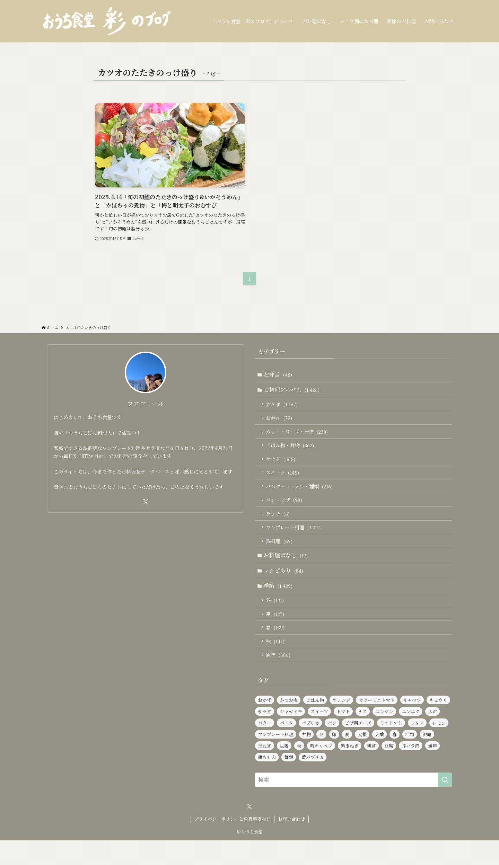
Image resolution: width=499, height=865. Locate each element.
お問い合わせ (291, 843)
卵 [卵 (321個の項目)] (334, 759)
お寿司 (281, 421)
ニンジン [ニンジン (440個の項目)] (384, 736)
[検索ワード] (353, 804)
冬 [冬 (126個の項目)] (321, 759)
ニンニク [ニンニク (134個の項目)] (411, 736)
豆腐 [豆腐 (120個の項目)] (388, 770)
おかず (283, 407)
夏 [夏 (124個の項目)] (347, 759)
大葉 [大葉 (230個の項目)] (379, 759)
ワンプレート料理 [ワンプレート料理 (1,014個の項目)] (276, 759)
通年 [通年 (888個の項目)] (432, 770)
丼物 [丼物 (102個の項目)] (306, 759)
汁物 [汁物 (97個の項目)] (409, 759)
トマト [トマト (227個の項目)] (343, 736)
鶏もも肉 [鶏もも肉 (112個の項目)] (267, 781)
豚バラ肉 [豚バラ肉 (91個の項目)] (411, 770)
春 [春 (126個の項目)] (394, 759)
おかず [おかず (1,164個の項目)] (264, 724)
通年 (280, 678)
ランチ (279, 525)
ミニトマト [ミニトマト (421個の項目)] (391, 747)
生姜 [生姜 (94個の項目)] (284, 770)
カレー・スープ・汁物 (299, 436)
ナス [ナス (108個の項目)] (362, 736)
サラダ (282, 466)
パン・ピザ (286, 510)
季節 (279, 604)
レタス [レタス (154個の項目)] (417, 747)
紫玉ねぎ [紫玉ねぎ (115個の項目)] (350, 770)
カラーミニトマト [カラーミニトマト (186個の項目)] (377, 724)
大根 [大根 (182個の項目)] (362, 759)
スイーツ (284, 481)
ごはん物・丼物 (292, 451)
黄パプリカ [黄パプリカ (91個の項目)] (312, 781)
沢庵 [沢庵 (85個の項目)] (426, 759)
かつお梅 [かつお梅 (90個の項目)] (289, 724)
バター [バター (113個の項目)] (264, 747)
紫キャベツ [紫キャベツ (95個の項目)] (321, 770)
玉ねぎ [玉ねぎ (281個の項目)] (264, 770)
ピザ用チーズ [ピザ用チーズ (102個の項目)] (358, 747)
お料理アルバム (293, 391)
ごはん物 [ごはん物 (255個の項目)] (315, 724)
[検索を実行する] (445, 804)
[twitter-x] (145, 501)
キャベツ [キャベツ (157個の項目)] (412, 724)
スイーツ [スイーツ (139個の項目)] (319, 736)
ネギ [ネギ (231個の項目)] (432, 736)
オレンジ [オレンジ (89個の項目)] (341, 724)
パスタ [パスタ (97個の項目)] (286, 747)
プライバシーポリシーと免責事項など (232, 843)
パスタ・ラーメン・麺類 (301, 496)
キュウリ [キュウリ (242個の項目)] (438, 724)
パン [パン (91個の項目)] (331, 747)
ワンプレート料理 (296, 540)
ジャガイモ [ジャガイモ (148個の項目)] (291, 736)
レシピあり (285, 587)
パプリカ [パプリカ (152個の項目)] (310, 747)
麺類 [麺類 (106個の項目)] (288, 781)
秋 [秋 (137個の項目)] (299, 770)
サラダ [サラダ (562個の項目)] (264, 736)
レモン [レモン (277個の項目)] (439, 747)
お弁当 (279, 375)
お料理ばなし (287, 571)
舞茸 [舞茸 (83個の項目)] (371, 770)
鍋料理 (281, 555)
